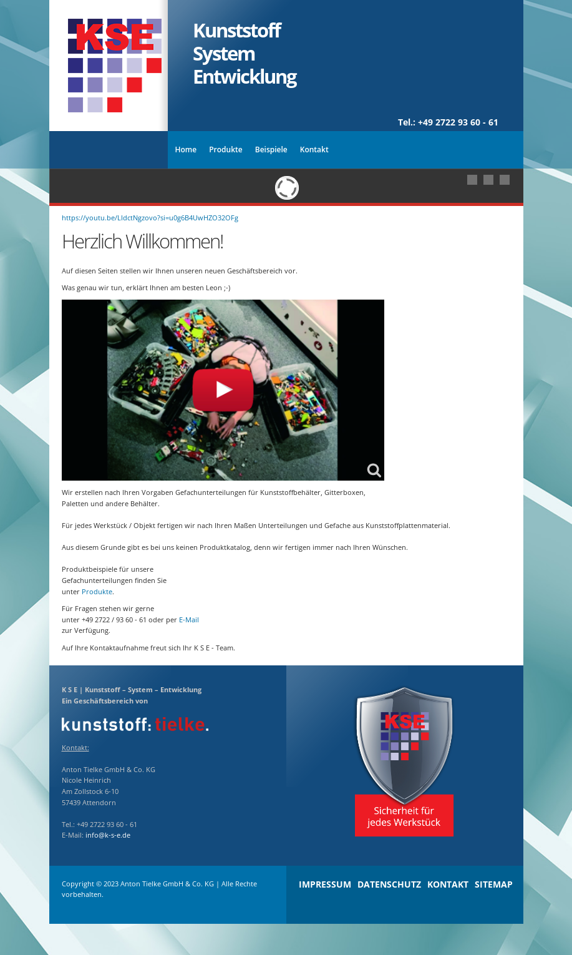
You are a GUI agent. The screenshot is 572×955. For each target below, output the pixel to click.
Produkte (97, 591)
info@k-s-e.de (107, 835)
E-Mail (189, 619)
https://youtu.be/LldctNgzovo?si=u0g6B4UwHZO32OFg (150, 217)
